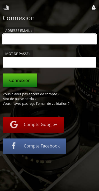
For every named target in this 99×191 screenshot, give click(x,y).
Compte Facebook (34, 146)
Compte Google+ (33, 124)
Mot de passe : (17, 53)
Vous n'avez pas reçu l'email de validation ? (36, 103)
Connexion (20, 80)
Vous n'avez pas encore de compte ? (31, 94)
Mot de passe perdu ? (19, 98)
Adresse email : (18, 30)
